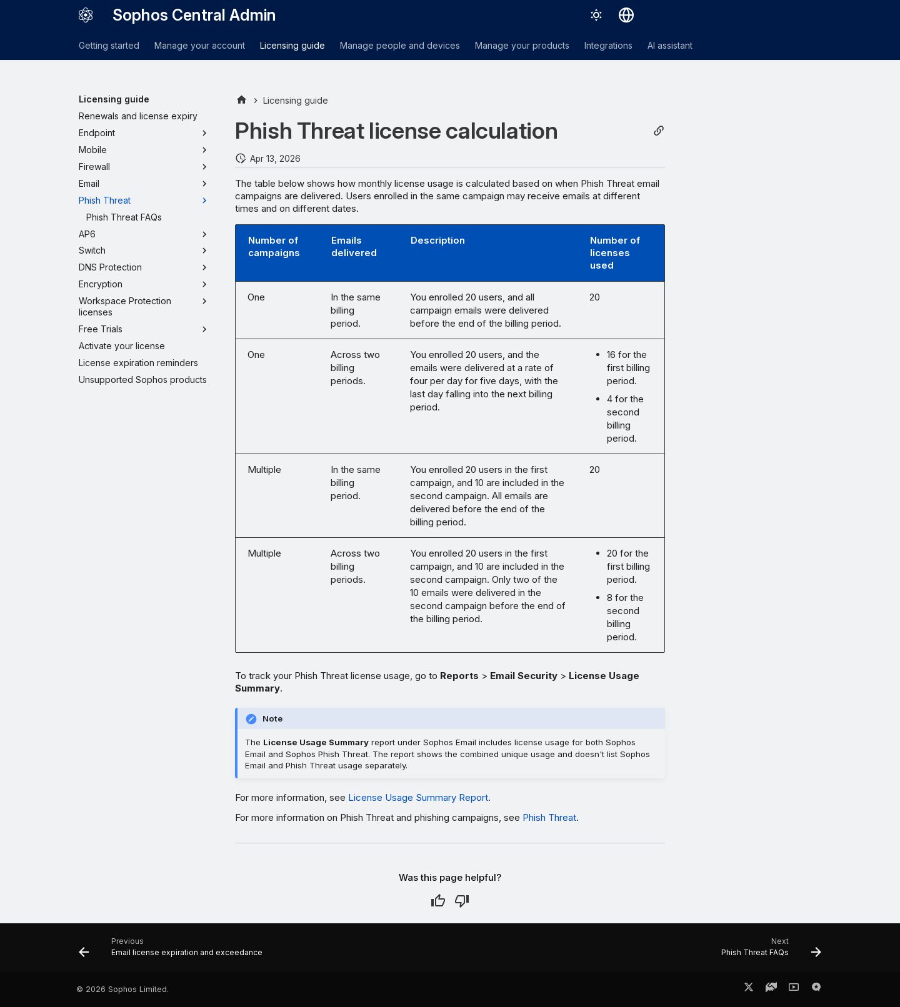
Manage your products (522, 45)
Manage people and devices (400, 45)
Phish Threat (549, 817)
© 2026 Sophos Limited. (122, 989)
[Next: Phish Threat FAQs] (767, 951)
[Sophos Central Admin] (86, 14)
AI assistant (670, 45)
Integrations (608, 45)
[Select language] (626, 14)
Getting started (109, 45)
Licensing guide (292, 45)
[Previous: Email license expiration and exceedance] (174, 951)
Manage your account (199, 45)
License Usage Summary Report (418, 797)
